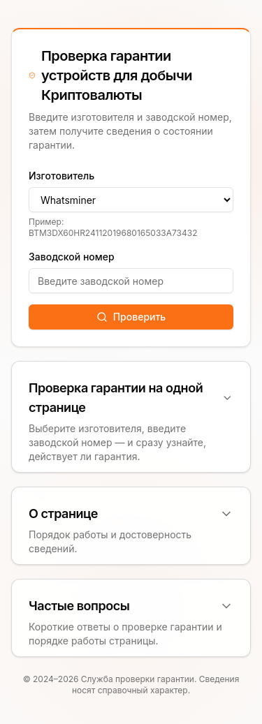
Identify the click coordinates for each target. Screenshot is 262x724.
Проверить (131, 317)
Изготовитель (61, 176)
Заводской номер (72, 257)
